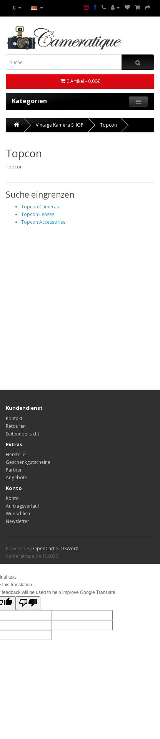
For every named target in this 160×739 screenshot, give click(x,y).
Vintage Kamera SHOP (59, 125)
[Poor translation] (28, 603)
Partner (14, 470)
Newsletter (17, 521)
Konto (12, 498)
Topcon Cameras (40, 206)
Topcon (108, 125)
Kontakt (14, 418)
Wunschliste (19, 513)
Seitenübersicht (22, 434)
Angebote (16, 477)
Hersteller (16, 454)
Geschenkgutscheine (28, 462)
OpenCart (44, 548)
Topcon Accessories (43, 222)
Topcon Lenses (37, 214)
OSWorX (69, 548)
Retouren (16, 426)
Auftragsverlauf (22, 506)
